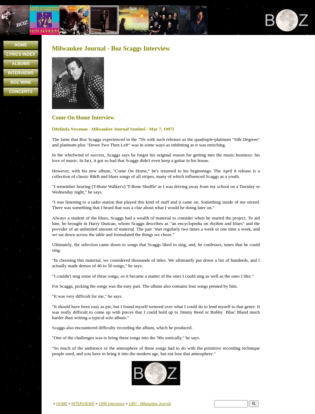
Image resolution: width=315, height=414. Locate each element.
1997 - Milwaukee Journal (149, 404)
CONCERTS (20, 91)
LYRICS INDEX (21, 54)
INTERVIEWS (21, 73)
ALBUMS (20, 63)
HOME (21, 45)
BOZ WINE (20, 82)
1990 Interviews (112, 404)
